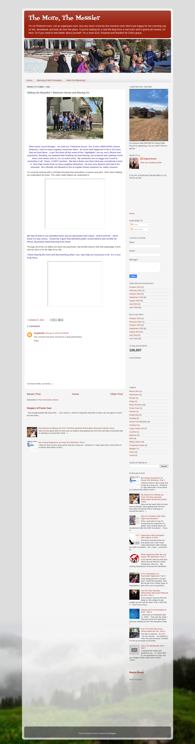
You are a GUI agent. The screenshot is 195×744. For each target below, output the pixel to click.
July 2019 (133, 304)
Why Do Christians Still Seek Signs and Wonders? (153, 517)
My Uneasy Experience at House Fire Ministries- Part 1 (62, 442)
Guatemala (134, 415)
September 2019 (136, 297)
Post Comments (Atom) (48, 400)
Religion (132, 449)
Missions (133, 435)
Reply (36, 341)
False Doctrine (135, 405)
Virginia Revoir (150, 159)
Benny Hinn (134, 391)
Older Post (116, 394)
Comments (136, 229)
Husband (133, 425)
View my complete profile (151, 162)
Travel (132, 455)
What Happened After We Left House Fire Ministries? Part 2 (153, 555)
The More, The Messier (64, 18)
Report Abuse (136, 672)
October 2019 (135, 294)
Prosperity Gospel (136, 445)
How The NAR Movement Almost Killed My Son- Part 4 (153, 630)
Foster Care (134, 408)
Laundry (132, 432)
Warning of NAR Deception (49, 80)
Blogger (112, 733)
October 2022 (135, 287)
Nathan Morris (135, 442)
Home (29, 80)
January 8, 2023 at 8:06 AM (56, 333)
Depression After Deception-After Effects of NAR (153, 536)
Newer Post (34, 394)
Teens (131, 452)
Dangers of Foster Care (39, 408)
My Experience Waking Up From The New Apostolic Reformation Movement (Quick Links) (76, 428)
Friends (132, 411)
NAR (131, 438)
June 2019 (133, 307)
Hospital (132, 418)
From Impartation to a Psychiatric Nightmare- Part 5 (153, 575)
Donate (132, 398)
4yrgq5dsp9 (39, 333)
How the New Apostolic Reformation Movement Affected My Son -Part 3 (154, 593)
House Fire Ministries (138, 422)
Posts (134, 225)
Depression (134, 395)
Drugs (131, 401)
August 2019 (134, 301)
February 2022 (135, 290)
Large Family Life (136, 428)
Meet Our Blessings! (76, 80)
